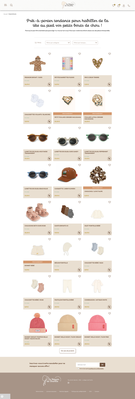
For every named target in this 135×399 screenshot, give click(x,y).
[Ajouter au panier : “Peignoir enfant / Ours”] (49, 84)
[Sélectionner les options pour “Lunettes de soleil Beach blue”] (49, 196)
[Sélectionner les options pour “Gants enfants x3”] (79, 233)
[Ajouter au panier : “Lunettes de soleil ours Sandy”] (79, 159)
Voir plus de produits (67, 351)
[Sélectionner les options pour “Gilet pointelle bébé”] (109, 233)
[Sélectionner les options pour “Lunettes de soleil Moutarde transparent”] (49, 159)
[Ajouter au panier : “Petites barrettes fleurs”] (79, 84)
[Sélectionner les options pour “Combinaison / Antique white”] (109, 307)
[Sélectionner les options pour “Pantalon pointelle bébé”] (79, 307)
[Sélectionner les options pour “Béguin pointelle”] (79, 270)
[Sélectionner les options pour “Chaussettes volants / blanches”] (49, 122)
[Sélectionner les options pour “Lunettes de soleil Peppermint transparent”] (109, 159)
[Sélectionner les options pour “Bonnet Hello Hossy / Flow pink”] (109, 344)
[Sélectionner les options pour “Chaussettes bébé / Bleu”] (109, 270)
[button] (49, 54)
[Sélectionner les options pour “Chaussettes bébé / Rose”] (49, 307)
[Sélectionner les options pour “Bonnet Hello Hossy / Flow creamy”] (79, 344)
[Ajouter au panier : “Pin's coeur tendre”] (109, 84)
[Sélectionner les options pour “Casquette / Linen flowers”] (79, 196)
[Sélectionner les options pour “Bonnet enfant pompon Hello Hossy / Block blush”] (49, 344)
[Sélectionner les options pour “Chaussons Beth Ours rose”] (49, 233)
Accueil (5, 14)
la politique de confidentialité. (96, 368)
